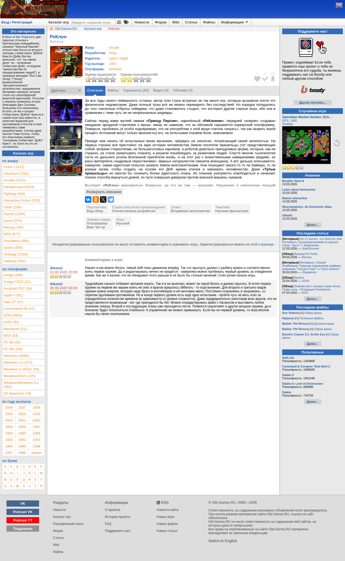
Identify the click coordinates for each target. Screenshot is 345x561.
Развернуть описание (104, 192)
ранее (36, 453)
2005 (9, 414)
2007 (22, 407)
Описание (95, 90)
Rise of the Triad (16, 36)
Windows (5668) (16, 356)
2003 (112, 64)
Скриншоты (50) (136, 90)
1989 (22, 446)
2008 (9, 407)
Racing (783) (13, 227)
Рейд (112, 53)
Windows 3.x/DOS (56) (21, 369)
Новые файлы (167, 524)
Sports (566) (13, 248)
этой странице (262, 244)
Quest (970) (13, 221)
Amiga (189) (13, 275)
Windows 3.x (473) (18, 362)
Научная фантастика (232, 211)
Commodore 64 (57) (19, 309)
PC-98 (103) (13, 349)
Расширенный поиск (68, 524)
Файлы (209, 22)
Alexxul (56, 268)
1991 (36, 440)
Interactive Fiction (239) (22, 200)
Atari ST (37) (13, 302)
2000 (36, 420)
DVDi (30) (11, 322)
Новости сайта (167, 510)
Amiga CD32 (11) (17, 282)
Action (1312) (14, 167)
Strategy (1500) (16, 254)
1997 (36, 427)
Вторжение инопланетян (190, 211)
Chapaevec (309, 272)
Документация (324, 323)
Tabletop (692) (15, 261)
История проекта (117, 517)
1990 (9, 446)
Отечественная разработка (133, 211)
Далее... (312, 224)
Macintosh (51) (15, 329)
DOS (285, 120)
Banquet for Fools (306, 253)
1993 (9, 440)
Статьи (191, 22)
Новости (141, 22)
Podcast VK (22, 512)
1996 (9, 433)
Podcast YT (22, 520)
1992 (22, 440)
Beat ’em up (96, 227)
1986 (22, 453)
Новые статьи (167, 531)
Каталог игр (59, 22)
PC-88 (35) (12, 342)
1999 (9, 427)
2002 (9, 420)
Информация (235, 22)
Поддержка (23, 529)
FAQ (108, 524)
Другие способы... (312, 102)
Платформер (97, 223)
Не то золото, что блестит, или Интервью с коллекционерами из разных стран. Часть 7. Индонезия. (312, 242)
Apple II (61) (13, 295)
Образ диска (313, 312)
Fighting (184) (14, 194)
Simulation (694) (16, 241)
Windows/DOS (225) (19, 376)
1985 (293, 120)
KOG (305, 292)
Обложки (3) (183, 90)
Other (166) (12, 207)
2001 (22, 420)
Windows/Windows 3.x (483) (21, 385)
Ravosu (307, 257)
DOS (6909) (13, 315)
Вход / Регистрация (16, 22)
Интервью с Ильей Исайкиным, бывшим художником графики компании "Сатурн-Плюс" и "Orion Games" (311, 266)
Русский (122, 223)
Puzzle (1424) (14, 214)
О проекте (112, 510)
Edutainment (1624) (19, 187)
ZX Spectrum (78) (17, 393)
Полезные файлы (311, 318)
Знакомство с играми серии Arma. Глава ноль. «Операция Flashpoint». (311, 288)
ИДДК (123, 58)
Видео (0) (160, 90)
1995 (22, 433)
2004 (22, 414)
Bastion (299, 277)
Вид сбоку (95, 211)
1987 (9, 453)
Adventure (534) (16, 173)
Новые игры (166, 517)
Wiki (176, 22)
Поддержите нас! (117, 531)
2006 (36, 407)
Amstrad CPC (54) (18, 288)
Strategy (287, 123)
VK (22, 504)
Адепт (113, 58)
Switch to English (222, 541)
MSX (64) (11, 336)
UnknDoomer (310, 248)
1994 (36, 433)
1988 (36, 446)
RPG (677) (12, 234)
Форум (161, 22)
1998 (22, 427)
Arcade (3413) (15, 180)
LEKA (305, 280)
